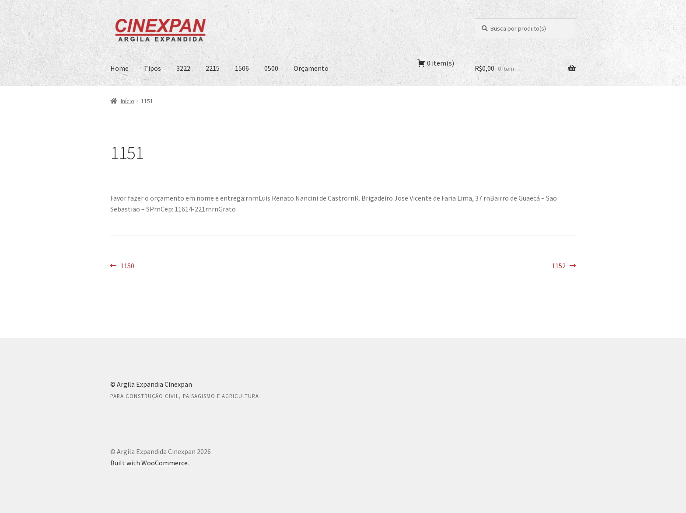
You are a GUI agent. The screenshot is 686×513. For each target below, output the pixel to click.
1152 (564, 266)
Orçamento (311, 68)
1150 (127, 266)
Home (119, 68)
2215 (213, 68)
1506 (242, 68)
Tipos (152, 68)
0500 (271, 68)
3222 (183, 68)
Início (127, 101)
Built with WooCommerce (149, 462)
